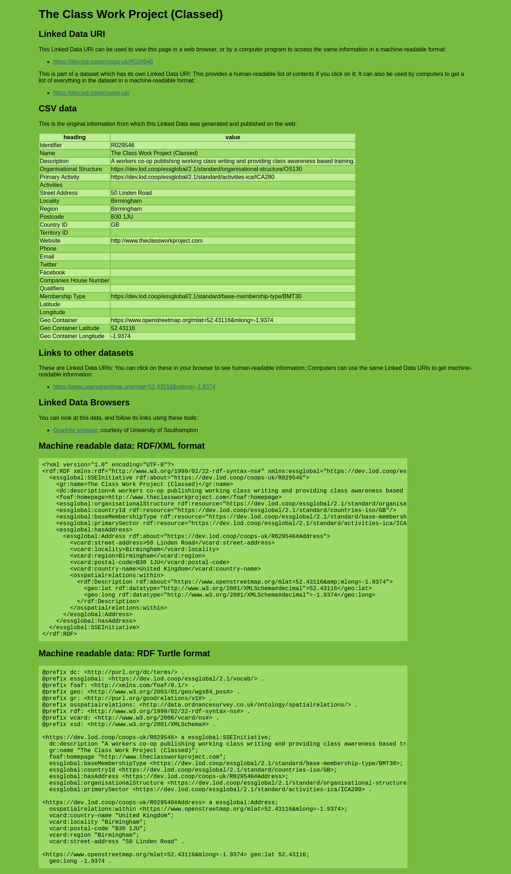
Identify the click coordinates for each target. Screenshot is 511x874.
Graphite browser (75, 430)
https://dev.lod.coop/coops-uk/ (91, 93)
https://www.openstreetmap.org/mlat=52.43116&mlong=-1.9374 (134, 387)
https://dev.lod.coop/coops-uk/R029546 (103, 62)
